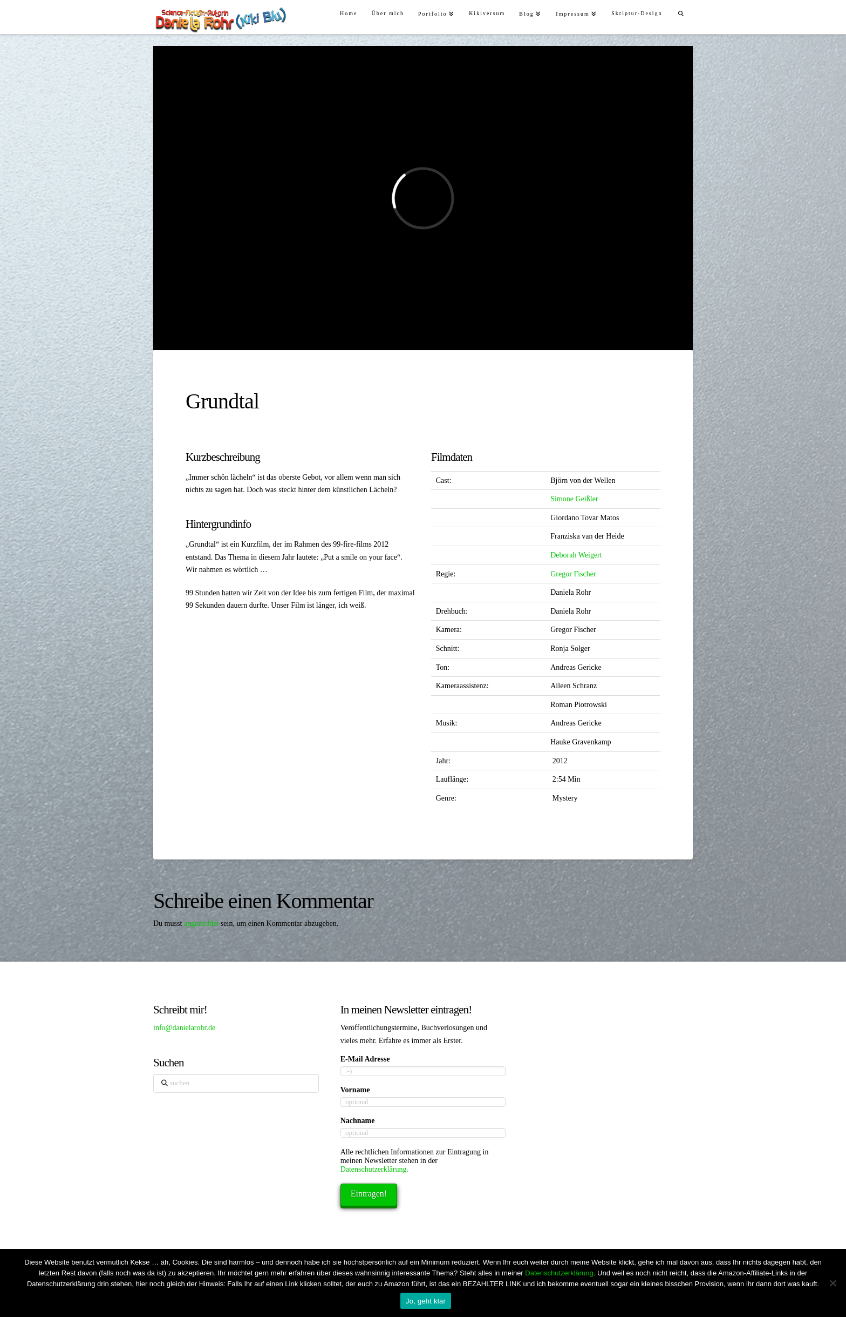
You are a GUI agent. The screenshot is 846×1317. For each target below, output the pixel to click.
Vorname (355, 1090)
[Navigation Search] (681, 12)
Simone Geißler (574, 499)
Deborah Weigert (576, 555)
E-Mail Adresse (365, 1059)
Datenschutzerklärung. (374, 1169)
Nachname (357, 1121)
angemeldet (201, 923)
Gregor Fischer (573, 574)
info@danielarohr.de (184, 1028)
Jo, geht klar (426, 1301)
